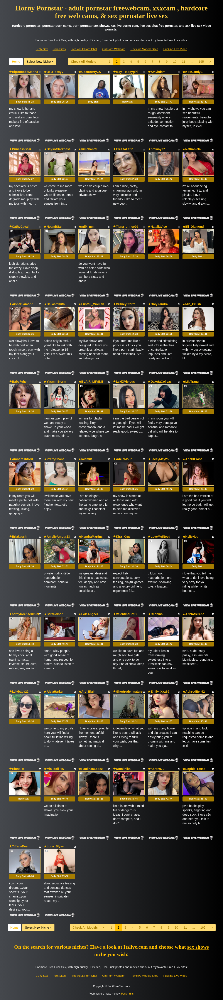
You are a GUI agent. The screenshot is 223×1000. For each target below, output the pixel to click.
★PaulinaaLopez (90, 769)
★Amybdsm (157, 72)
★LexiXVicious (124, 381)
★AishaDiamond (21, 304)
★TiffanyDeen (19, 846)
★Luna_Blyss (54, 846)
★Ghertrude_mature (127, 691)
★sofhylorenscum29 (24, 614)
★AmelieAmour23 (57, 536)
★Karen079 (156, 769)
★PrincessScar (20, 149)
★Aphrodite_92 (193, 691)
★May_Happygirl (125, 72)
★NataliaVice (157, 226)
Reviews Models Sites (144, 49)
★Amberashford (21, 459)
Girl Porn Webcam (113, 49)
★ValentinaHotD (125, 614)
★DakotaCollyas (160, 381)
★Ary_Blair (86, 691)
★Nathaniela (191, 149)
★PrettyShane (54, 459)
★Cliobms (155, 614)
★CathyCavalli (19, 226)
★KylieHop (190, 536)
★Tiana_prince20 (125, 226)
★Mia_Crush (191, 304)
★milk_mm (86, 226)
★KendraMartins (90, 536)
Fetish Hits (127, 993)
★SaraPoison (53, 614)
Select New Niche (40, 61)
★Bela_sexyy (53, 72)
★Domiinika (121, 769)
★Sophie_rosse (193, 769)
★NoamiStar (53, 226)
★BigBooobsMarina (23, 72)
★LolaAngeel (88, 614)
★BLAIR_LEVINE (90, 381)
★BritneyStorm (124, 304)
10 (175, 61)
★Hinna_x (16, 769)
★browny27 (156, 149)
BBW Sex (42, 49)
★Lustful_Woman (91, 304)
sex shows (198, 947)
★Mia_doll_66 (54, 769)
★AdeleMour (122, 459)
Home (16, 61)
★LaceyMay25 (158, 459)
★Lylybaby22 (19, 691)
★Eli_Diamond (193, 226)
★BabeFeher (18, 381)
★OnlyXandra (158, 304)
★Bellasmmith (54, 304)
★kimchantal (87, 149)
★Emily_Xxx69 (158, 691)
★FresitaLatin (123, 149)
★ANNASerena (193, 614)
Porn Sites (59, 49)
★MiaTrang (190, 381)
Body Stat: (25, 102)
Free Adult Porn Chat (84, 49)
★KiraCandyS (192, 72)
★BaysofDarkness (57, 149)
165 (201, 61)
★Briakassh (18, 536)
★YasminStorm (55, 381)
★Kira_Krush (122, 536)
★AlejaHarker (54, 691)
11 (183, 61)
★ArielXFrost (192, 459)
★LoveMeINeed (159, 536)
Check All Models (83, 61)
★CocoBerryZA (89, 72)
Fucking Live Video (175, 49)
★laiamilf (85, 459)
